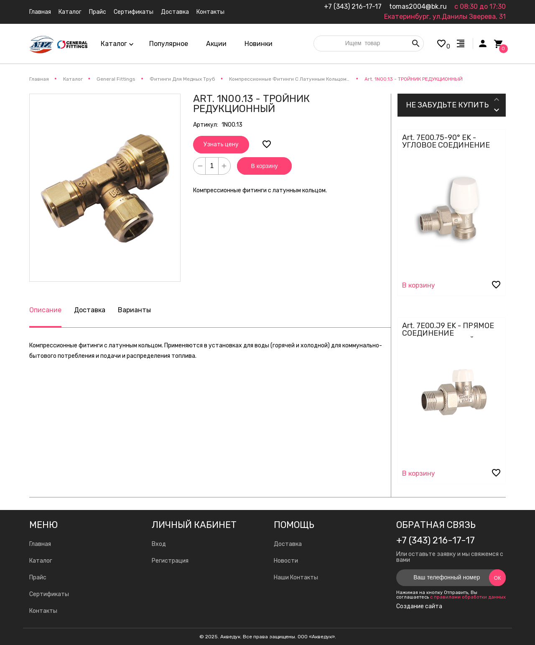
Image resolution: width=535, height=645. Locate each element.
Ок (497, 578)
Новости (286, 560)
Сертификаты (49, 594)
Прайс (37, 577)
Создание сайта (419, 606)
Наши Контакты (296, 577)
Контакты (43, 610)
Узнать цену (221, 144)
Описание (45, 310)
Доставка (89, 310)
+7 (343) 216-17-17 (353, 6)
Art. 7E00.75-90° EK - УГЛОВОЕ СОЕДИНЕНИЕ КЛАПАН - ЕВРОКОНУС (446, 145)
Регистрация (170, 560)
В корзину (264, 166)
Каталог (40, 560)
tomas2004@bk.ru (418, 6)
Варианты (134, 310)
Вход (159, 544)
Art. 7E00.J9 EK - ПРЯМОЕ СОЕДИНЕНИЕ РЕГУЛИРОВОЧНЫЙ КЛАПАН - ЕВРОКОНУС (448, 337)
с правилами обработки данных (468, 597)
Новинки (259, 44)
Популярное (168, 44)
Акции (216, 44)
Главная (40, 544)
